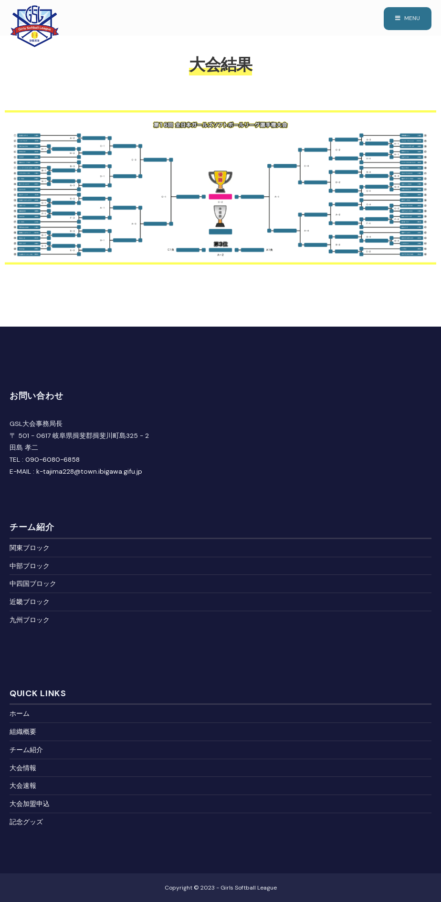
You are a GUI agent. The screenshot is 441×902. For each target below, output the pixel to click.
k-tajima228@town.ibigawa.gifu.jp (89, 471)
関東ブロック (30, 547)
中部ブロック (30, 566)
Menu (407, 18)
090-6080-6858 (52, 459)
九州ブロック (30, 619)
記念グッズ (26, 821)
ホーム (20, 713)
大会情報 (23, 768)
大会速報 (23, 785)
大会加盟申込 (30, 803)
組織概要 (23, 731)
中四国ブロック (33, 583)
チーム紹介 (26, 749)
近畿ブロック (30, 601)
